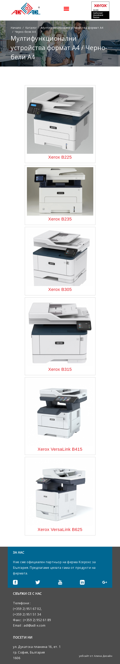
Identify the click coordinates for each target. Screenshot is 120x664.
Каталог (31, 27)
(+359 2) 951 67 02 (27, 609)
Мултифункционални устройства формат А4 (72, 27)
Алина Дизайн (103, 656)
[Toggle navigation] (66, 8)
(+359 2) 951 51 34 (27, 614)
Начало (16, 27)
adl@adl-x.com (34, 625)
